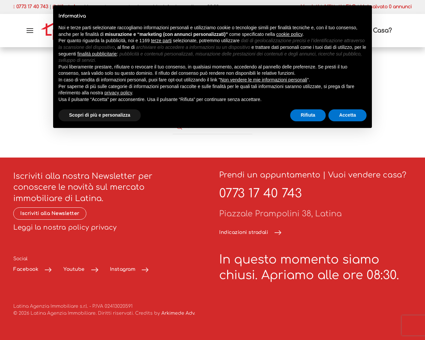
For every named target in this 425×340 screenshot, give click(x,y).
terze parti (161, 40)
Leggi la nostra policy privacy (65, 227)
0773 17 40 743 (260, 193)
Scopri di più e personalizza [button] (99, 115)
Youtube (74, 269)
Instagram (122, 269)
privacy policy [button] (118, 92)
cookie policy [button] (289, 34)
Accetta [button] (347, 115)
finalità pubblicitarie (97, 54)
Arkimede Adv (177, 313)
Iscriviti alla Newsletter (49, 213)
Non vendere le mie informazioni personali (263, 79)
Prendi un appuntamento (269, 175)
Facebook (25, 269)
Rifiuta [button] (308, 115)
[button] (30, 30)
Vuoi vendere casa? (367, 175)
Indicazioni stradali (243, 232)
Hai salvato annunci (386, 6)
